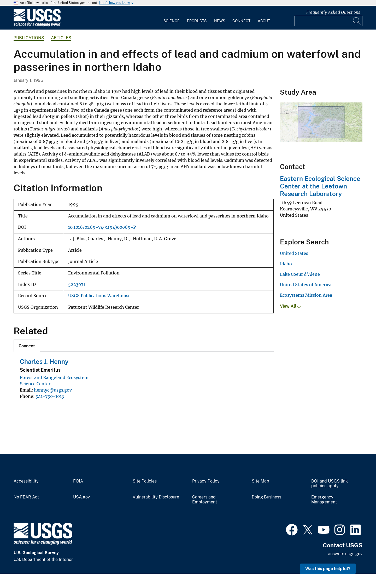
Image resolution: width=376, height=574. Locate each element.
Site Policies (145, 481)
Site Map (260, 481)
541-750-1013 (50, 396)
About (264, 21)
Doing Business (266, 497)
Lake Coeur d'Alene (300, 274)
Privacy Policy (206, 481)
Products (197, 21)
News (219, 21)
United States (294, 253)
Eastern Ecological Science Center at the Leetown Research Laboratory (320, 186)
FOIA (78, 481)
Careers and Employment (204, 499)
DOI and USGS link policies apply (329, 484)
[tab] (27, 346)
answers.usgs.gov (345, 553)
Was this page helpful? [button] (327, 568)
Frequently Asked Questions (333, 12)
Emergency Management (324, 499)
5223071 (76, 284)
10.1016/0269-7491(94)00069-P (102, 227)
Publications (29, 37)
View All (290, 306)
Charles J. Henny (44, 361)
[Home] (37, 25)
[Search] (357, 21)
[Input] (328, 21)
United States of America (305, 284)
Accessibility (26, 481)
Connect (241, 21)
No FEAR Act (26, 497)
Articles (61, 37)
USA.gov (81, 497)
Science (171, 21)
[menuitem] (171, 18)
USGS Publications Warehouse (99, 295)
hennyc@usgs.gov (53, 390)
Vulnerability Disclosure (156, 497)
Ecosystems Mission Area (306, 295)
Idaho (286, 263)
